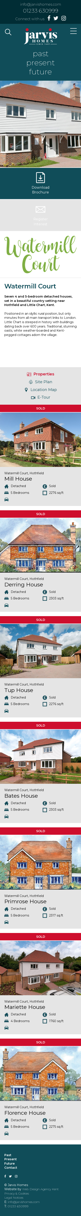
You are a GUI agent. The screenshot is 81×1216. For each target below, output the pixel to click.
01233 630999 (40, 10)
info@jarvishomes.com (40, 4)
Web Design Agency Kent (40, 1189)
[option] (40, 124)
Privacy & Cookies (16, 1193)
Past (7, 1155)
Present (10, 1159)
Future (9, 1163)
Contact (10, 1168)
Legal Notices (13, 1198)
